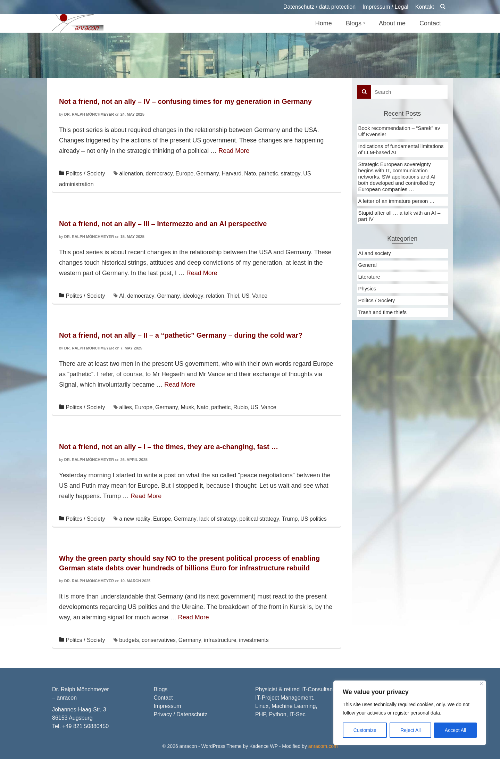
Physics (367, 288)
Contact (163, 698)
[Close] (481, 683)
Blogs (161, 689)
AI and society (374, 253)
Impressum (167, 706)
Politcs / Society (85, 173)
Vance (259, 296)
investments (253, 640)
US (245, 296)
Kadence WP (263, 746)
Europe (185, 173)
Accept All (455, 730)
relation (215, 296)
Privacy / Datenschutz (181, 714)
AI (121, 296)
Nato (250, 173)
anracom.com (323, 746)
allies (125, 407)
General (367, 265)
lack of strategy (218, 519)
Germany (207, 173)
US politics (313, 519)
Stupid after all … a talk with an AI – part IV (399, 216)
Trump (290, 519)
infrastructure (220, 640)
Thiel (233, 296)
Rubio (240, 407)
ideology (193, 296)
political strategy (259, 519)
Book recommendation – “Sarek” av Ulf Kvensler (399, 131)
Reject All (410, 730)
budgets (129, 640)
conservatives (159, 640)
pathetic (268, 173)
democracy (159, 173)
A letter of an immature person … (396, 201)
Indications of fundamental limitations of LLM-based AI (401, 149)
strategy (291, 173)
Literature (369, 277)
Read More (233, 150)
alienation (131, 173)
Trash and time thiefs (382, 312)
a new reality (134, 519)
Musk (187, 407)
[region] (409, 712)
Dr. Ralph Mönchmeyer (89, 114)
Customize (364, 730)
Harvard (232, 173)
